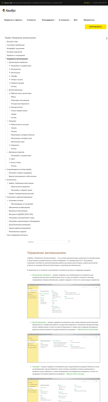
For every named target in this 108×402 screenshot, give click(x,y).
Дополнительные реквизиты (20, 225)
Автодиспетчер (16, 107)
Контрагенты (16, 69)
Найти (69, 238)
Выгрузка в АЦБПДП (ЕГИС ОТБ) (21, 214)
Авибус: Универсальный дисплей (21, 193)
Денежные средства (16, 152)
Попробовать (95, 27)
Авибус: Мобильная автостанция (21, 183)
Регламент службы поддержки (20, 173)
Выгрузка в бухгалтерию (18, 211)
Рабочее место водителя (20, 187)
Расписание (15, 72)
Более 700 (8, 3)
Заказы (14, 128)
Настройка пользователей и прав (21, 218)
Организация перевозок (18, 62)
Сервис (13, 114)
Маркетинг (15, 145)
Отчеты (14, 86)
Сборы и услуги (17, 79)
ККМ (13, 159)
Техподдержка (48, 20)
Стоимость (31, 20)
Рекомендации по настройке (22, 204)
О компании (64, 20)
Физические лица (17, 142)
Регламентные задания (17, 231)
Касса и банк (16, 162)
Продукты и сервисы (13, 20)
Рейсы (13, 97)
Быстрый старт (12, 41)
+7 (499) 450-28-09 (99, 3)
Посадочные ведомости (20, 104)
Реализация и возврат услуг (21, 138)
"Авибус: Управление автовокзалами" (20, 37)
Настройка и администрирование (19, 197)
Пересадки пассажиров (20, 100)
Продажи (12, 121)
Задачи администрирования (20, 228)
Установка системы (16, 200)
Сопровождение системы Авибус (19, 169)
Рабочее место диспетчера (21, 93)
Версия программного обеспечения (22, 176)
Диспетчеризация (15, 90)
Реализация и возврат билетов (22, 135)
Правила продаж (17, 83)
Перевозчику (89, 20)
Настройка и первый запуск (21, 190)
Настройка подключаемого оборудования (25, 221)
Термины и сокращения (16, 55)
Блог (76, 20)
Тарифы (14, 76)
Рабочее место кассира (20, 124)
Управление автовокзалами (17, 59)
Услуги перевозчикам (19, 110)
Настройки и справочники (21, 66)
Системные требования (16, 45)
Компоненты (11, 180)
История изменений (14, 52)
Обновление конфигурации (19, 207)
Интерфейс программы (15, 48)
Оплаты (14, 131)
